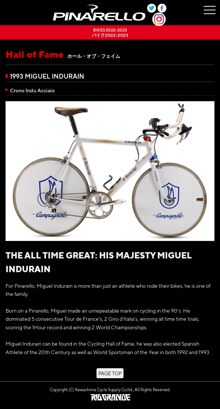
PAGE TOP (110, 373)
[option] (110, 171)
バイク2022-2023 (110, 32)
